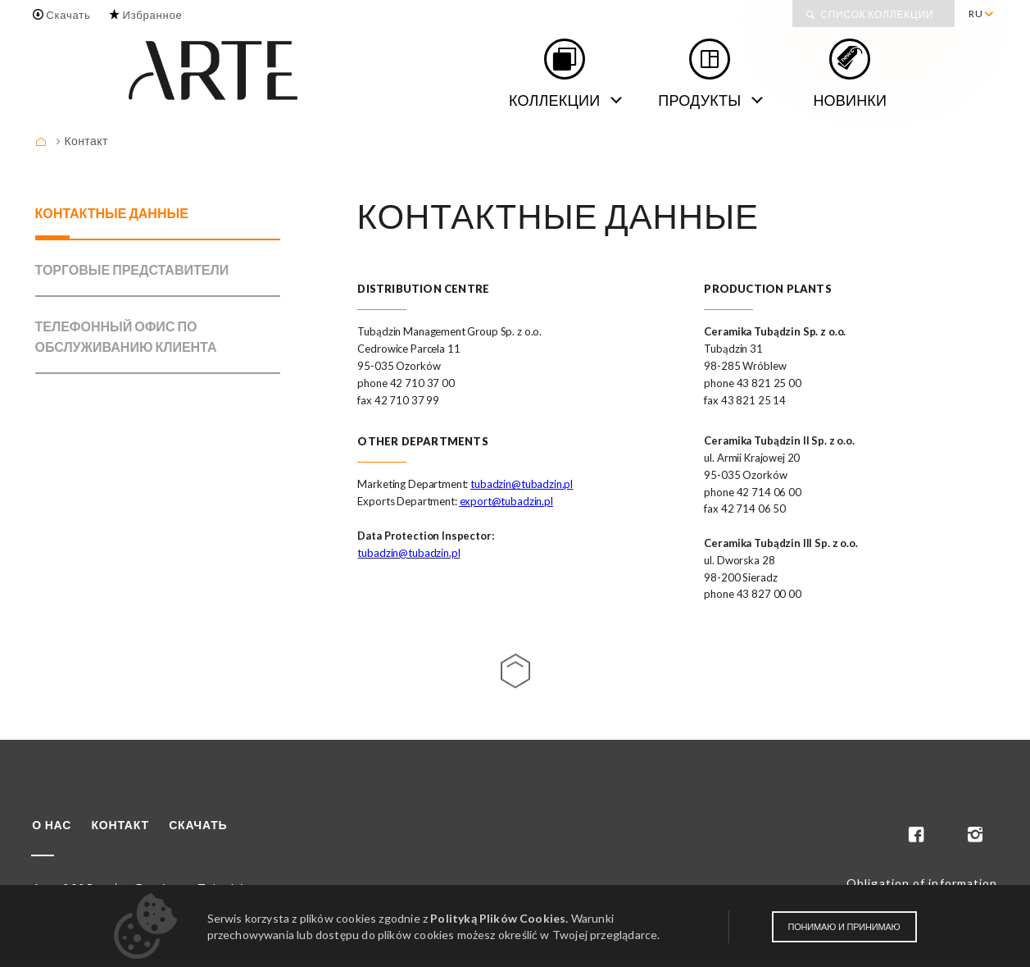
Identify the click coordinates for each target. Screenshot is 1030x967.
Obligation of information (922, 883)
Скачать (68, 14)
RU (976, 13)
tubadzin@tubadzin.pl (521, 483)
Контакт (86, 141)
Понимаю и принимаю (844, 927)
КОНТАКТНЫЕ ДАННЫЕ (111, 213)
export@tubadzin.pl (506, 501)
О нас (51, 825)
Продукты (699, 100)
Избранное (152, 14)
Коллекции (554, 100)
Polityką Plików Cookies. (499, 918)
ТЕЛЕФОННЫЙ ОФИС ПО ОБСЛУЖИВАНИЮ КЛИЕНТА (126, 336)
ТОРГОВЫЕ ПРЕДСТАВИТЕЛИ (132, 269)
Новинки (850, 100)
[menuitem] (980, 14)
